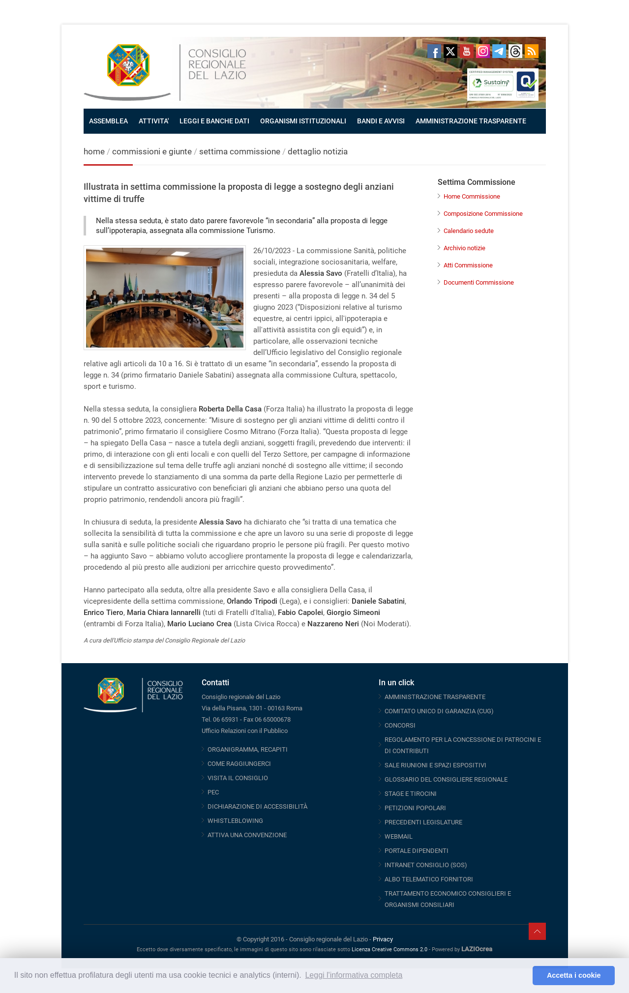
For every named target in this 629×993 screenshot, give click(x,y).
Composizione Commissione (483, 213)
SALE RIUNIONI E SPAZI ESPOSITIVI (435, 765)
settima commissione (239, 151)
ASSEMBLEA (108, 121)
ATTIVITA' (154, 121)
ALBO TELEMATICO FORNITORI (429, 879)
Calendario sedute (469, 230)
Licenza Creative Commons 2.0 (389, 949)
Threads (515, 51)
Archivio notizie (464, 248)
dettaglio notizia (318, 151)
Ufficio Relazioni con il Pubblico (245, 730)
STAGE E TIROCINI (411, 793)
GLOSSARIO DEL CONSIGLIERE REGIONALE (446, 779)
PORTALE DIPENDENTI (417, 850)
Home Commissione (472, 196)
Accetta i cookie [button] (574, 975)
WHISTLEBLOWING (235, 820)
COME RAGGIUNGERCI (239, 763)
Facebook (434, 51)
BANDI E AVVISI (381, 121)
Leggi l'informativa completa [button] (353, 975)
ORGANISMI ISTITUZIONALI (303, 121)
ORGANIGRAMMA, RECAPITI (248, 749)
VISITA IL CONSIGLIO (238, 778)
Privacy (383, 939)
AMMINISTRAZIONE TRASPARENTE (471, 121)
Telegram (499, 51)
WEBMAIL (399, 836)
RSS (532, 51)
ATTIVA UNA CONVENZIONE (247, 835)
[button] (522, 976)
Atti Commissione (468, 265)
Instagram (483, 51)
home (94, 151)
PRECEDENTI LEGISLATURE (423, 822)
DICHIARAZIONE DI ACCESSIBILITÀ (257, 806)
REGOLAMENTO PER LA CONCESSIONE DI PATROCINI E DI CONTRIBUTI (463, 745)
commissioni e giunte (152, 151)
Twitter (450, 51)
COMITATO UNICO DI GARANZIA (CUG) (439, 711)
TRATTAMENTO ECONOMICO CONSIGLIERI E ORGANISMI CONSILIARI (448, 899)
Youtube (467, 51)
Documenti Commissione (479, 282)
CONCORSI (400, 725)
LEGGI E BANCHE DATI (214, 121)
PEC (213, 792)
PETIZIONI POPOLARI (415, 808)
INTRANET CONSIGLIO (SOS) (426, 865)
